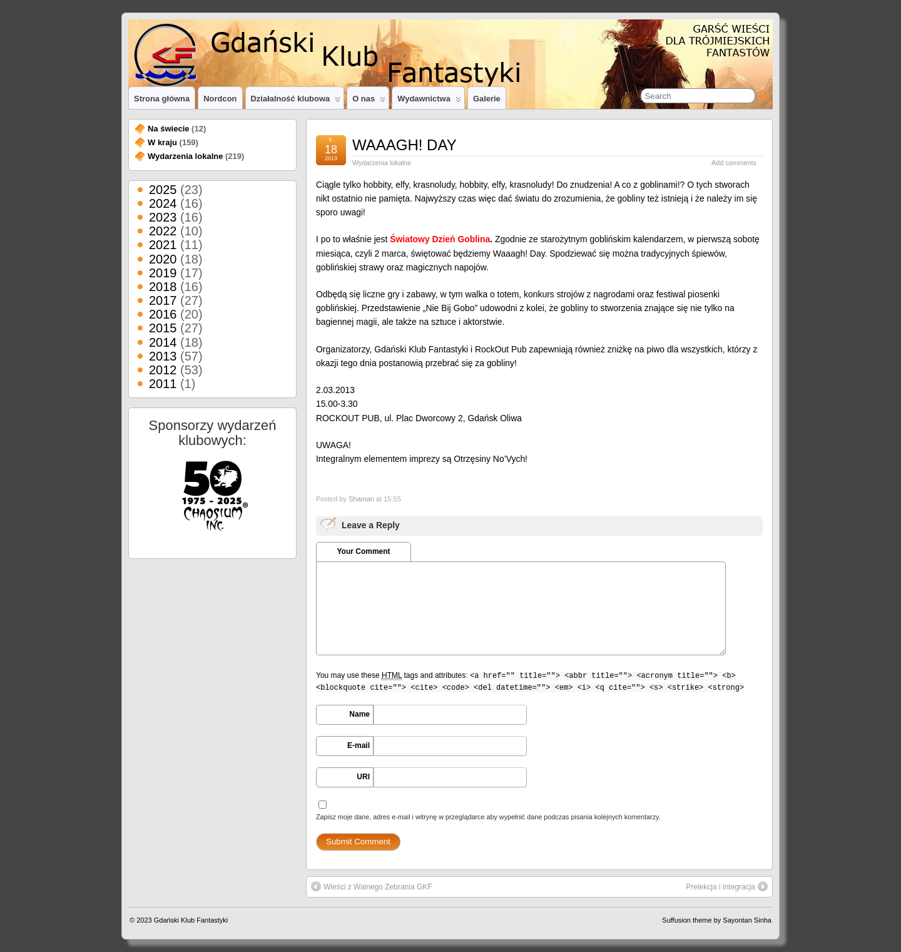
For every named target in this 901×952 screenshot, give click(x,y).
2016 (163, 314)
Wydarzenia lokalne (381, 162)
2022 (163, 231)
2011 (163, 384)
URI (363, 776)
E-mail (358, 745)
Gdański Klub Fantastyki (191, 920)
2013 (163, 356)
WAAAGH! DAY (404, 144)
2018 (163, 287)
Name (359, 714)
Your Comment (363, 551)
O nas (368, 101)
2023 (163, 217)
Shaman (361, 499)
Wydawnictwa (429, 101)
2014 (163, 342)
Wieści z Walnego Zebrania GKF (371, 886)
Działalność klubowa (296, 101)
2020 (163, 259)
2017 (163, 300)
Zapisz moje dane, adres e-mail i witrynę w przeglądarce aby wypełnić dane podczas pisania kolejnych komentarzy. (488, 817)
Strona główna (162, 98)
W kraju (162, 142)
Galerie (487, 98)
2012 (163, 370)
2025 (163, 190)
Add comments (733, 162)
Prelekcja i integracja (727, 886)
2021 (163, 245)
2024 (163, 203)
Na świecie (169, 128)
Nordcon (220, 98)
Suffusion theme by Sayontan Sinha (716, 920)
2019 (163, 273)
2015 (163, 328)
